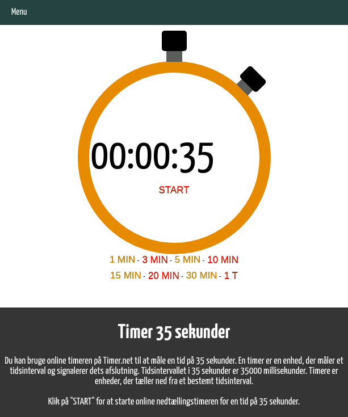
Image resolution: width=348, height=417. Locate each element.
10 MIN (222, 259)
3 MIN (154, 259)
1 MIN (122, 259)
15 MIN (125, 275)
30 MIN (201, 275)
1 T (231, 275)
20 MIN (163, 275)
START (173, 189)
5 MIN (187, 259)
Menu (19, 12)
